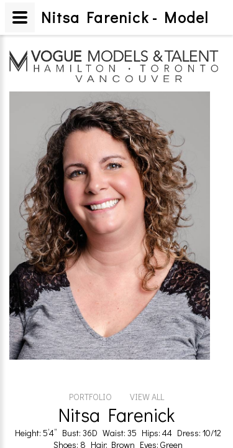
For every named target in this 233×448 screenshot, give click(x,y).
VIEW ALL (147, 327)
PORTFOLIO (90, 327)
